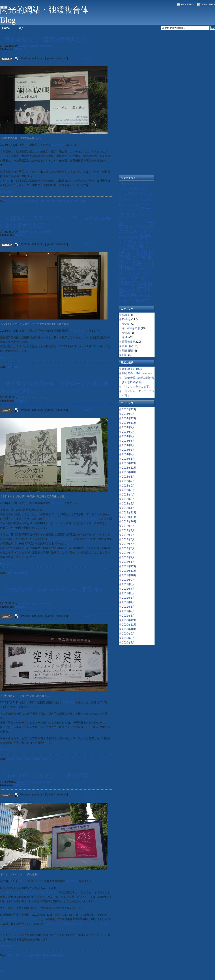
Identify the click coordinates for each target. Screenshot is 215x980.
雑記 (124, 355)
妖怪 (54, 201)
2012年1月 (128, 561)
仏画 (145, 227)
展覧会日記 (21, 49)
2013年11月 (129, 467)
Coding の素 (132, 328)
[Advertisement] (137, 105)
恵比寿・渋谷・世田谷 (19, 758)
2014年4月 (128, 445)
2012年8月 (128, 530)
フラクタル (135, 212)
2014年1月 (128, 458)
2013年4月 (128, 494)
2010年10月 (129, 629)
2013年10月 (129, 472)
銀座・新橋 (129, 300)
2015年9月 (128, 413)
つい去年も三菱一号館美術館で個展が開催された (29, 892)
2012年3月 (128, 552)
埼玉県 (134, 237)
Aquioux (23, 45)
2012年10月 (129, 521)
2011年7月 (128, 588)
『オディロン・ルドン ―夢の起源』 (46, 776)
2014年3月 (128, 449)
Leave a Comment (40, 45)
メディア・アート (133, 221)
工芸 (123, 242)
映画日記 (127, 346)
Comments (208, 4)
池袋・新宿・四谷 (38, 955)
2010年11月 (129, 624)
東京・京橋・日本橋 (136, 263)
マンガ (144, 215)
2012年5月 (128, 543)
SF (133, 184)
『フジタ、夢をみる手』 (137, 386)
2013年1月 (128, 508)
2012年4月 (128, 548)
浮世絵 (127, 283)
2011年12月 (129, 566)
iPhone (124, 184)
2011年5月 (128, 597)
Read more (6, 191)
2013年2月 (128, 503)
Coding (126, 319)
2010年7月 (128, 642)
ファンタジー (130, 210)
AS (127, 323)
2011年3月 (128, 606)
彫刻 (122, 248)
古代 (125, 237)
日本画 (139, 258)
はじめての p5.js (132, 368)
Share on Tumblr (7, 59)
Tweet (87, 58)
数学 (125, 257)
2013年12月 (129, 463)
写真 (41, 201)
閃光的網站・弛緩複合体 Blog (44, 15)
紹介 (21, 28)
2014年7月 (128, 436)
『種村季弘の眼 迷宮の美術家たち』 (46, 39)
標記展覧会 (57, 144)
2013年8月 (128, 476)
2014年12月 (129, 418)
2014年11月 (129, 422)
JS (127, 337)
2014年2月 (128, 454)
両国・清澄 (133, 227)
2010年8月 (128, 638)
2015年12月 (129, 409)
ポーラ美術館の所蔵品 (60, 539)
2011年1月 (128, 615)
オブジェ (12, 201)
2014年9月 (128, 427)
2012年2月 (128, 557)
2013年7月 (128, 481)
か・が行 (140, 184)
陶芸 (144, 301)
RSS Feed (187, 4)
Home (6, 28)
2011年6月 (128, 593)
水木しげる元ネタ (17, 955)
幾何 (131, 242)
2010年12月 (129, 620)
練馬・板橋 (79, 201)
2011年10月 (129, 575)
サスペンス (131, 199)
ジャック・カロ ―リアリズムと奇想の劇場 (71, 518)
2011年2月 (128, 611)
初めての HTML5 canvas (137, 373)
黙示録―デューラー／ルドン (20, 919)
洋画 (145, 278)
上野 (9, 366)
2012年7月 (128, 535)
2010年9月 (128, 633)
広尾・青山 (144, 243)
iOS (127, 332)
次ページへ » (8, 971)
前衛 (48, 201)
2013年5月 (128, 490)
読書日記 (127, 350)
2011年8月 (128, 584)
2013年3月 (128, 499)
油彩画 (62, 201)
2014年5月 (128, 440)
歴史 (134, 269)
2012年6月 (128, 539)
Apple (125, 314)
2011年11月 (129, 570)
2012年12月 (129, 512)
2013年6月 (128, 485)
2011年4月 (128, 602)
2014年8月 (128, 431)
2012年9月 (128, 526)
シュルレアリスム (28, 201)
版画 (69, 201)
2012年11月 (129, 517)
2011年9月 (128, 579)
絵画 (130, 295)
